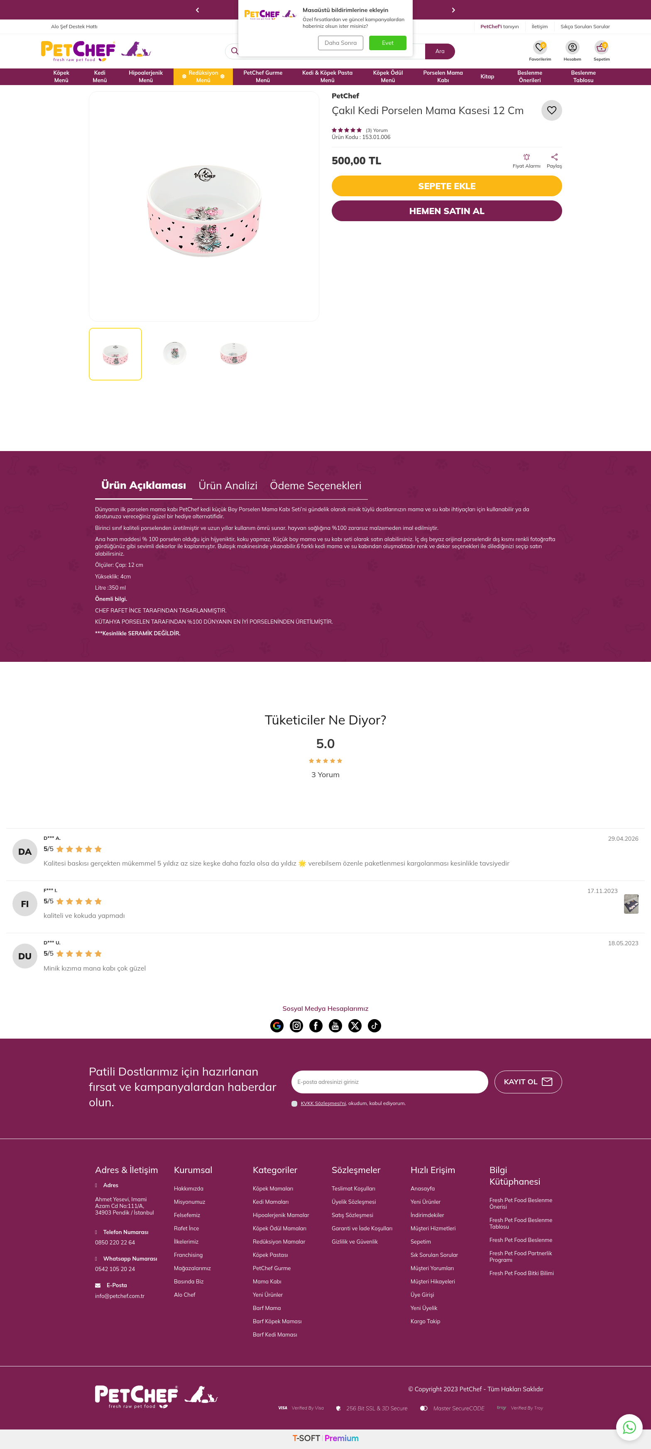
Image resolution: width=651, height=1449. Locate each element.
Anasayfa (423, 1188)
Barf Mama (267, 1308)
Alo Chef (184, 1294)
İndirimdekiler (427, 1215)
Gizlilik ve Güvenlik (355, 1241)
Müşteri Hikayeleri (433, 1281)
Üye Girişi (422, 1294)
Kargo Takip (426, 1321)
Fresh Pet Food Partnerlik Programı (520, 1256)
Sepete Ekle (446, 186)
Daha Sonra (340, 42)
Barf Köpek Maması (277, 1321)
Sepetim (421, 1241)
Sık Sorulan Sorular (434, 1254)
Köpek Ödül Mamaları (279, 1228)
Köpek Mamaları (273, 1188)
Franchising (188, 1254)
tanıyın (500, 26)
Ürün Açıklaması (143, 484)
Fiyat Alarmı (527, 161)
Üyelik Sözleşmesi (354, 1201)
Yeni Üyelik (424, 1308)
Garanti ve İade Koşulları (362, 1228)
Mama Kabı (267, 1281)
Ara (440, 51)
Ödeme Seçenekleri (316, 485)
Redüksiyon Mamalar (279, 1241)
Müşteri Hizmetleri (433, 1228)
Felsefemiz (187, 1215)
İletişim (540, 26)
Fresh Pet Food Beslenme (520, 1240)
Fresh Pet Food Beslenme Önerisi (520, 1203)
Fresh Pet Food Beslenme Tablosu (520, 1223)
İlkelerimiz (186, 1241)
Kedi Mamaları (271, 1201)
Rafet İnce (186, 1228)
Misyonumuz (190, 1201)
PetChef (345, 95)
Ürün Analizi (227, 485)
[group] (204, 206)
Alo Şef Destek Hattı (69, 26)
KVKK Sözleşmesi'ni (323, 1103)
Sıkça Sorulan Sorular (585, 26)
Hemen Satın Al (447, 210)
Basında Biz (188, 1281)
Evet (388, 42)
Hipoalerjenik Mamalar (281, 1215)
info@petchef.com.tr (119, 1296)
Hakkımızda (188, 1188)
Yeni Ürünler (268, 1294)
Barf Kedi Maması (275, 1334)
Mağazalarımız (192, 1268)
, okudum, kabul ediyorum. (348, 1103)
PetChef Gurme (272, 1268)
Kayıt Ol (527, 1081)
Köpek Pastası (270, 1254)
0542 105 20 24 (115, 1269)
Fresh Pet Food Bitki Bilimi (521, 1273)
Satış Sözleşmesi (352, 1215)
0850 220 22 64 (115, 1242)
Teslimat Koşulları (353, 1188)
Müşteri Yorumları (432, 1268)
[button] (197, 10)
